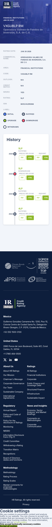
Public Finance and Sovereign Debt (36, 384)
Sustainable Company (13, 392)
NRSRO (6, 92)
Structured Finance (36, 390)
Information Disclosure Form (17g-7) (13, 436)
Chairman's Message (13, 379)
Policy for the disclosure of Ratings (12, 422)
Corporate (31, 379)
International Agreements (9, 397)
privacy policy (20, 522)
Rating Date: (9, 51)
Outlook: (8, 79)
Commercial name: (9, 58)
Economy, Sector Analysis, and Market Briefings (36, 412)
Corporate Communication (34, 425)
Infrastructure (33, 394)
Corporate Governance (13, 383)
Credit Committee (11, 441)
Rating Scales (9, 481)
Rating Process (10, 477)
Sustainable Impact (36, 398)
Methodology (9, 472)
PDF (22, 157)
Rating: (7, 98)
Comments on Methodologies (34, 419)
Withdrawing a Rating (13, 445)
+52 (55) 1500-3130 (12, 332)
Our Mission (8, 375)
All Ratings (32, 371)
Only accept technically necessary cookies (20, 524)
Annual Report (9, 410)
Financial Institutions (36, 375)
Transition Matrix (11, 450)
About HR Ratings (11, 371)
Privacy (26, 504)
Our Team (7, 388)
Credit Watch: (6, 86)
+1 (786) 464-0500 (12, 354)
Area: (6, 68)
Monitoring (8, 427)
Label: (6, 109)
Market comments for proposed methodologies (13, 487)
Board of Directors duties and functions (12, 459)
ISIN (5, 104)
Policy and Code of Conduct (12, 415)
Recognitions (9, 454)
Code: (6, 74)
